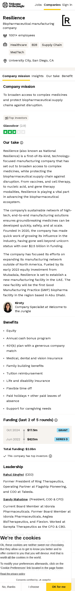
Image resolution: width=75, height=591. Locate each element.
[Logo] (13, 5)
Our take (53, 76)
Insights (38, 76)
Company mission (16, 77)
